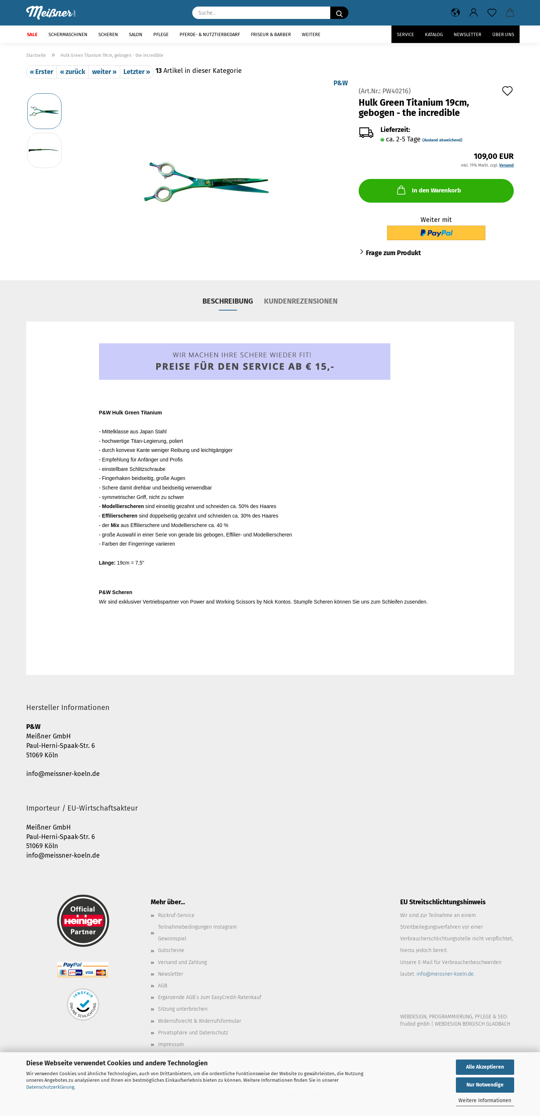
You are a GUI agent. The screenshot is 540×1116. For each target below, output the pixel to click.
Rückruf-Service (176, 915)
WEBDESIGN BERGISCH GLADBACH (472, 1024)
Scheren (108, 34)
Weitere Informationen (484, 1100)
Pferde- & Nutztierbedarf (210, 34)
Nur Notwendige (485, 1085)
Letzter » (136, 72)
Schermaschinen (67, 34)
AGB (162, 986)
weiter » (104, 72)
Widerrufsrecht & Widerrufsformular (199, 1021)
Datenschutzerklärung (50, 1087)
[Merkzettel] (492, 13)
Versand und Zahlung (182, 962)
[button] (455, 13)
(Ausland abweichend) (442, 140)
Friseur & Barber (271, 34)
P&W (341, 83)
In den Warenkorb (428, 190)
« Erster (41, 72)
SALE (32, 34)
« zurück (72, 72)
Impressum (171, 1044)
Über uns (503, 34)
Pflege (161, 34)
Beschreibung (227, 301)
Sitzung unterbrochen (183, 1009)
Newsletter (467, 34)
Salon (135, 34)
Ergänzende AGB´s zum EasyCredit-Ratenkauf (209, 997)
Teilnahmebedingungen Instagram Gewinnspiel (197, 933)
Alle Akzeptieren (485, 1067)
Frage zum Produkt (393, 253)
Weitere (311, 34)
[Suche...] (339, 13)
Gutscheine (171, 950)
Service (405, 34)
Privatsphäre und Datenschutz (193, 1033)
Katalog (434, 34)
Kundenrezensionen (301, 301)
